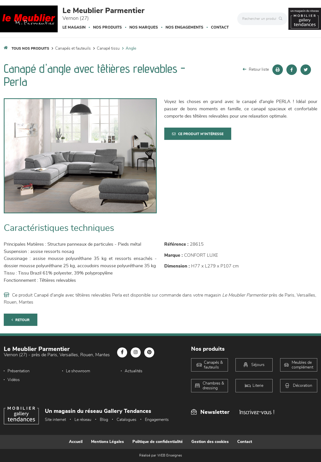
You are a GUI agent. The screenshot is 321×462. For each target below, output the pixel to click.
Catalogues (126, 420)
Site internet (55, 420)
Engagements (157, 420)
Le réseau (82, 420)
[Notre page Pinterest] (149, 352)
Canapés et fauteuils (73, 48)
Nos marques (143, 27)
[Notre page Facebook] (122, 352)
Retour (21, 320)
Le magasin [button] (74, 27)
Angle (131, 48)
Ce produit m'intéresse (197, 134)
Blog (104, 420)
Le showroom (78, 371)
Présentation (19, 371)
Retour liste (256, 69)
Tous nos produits (30, 48)
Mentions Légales (107, 442)
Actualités (133, 371)
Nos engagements (184, 27)
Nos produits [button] (107, 27)
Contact (220, 27)
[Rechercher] (281, 19)
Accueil (76, 442)
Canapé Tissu (108, 48)
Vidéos (14, 380)
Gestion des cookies (210, 442)
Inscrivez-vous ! (256, 412)
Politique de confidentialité (157, 442)
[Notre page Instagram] (136, 352)
